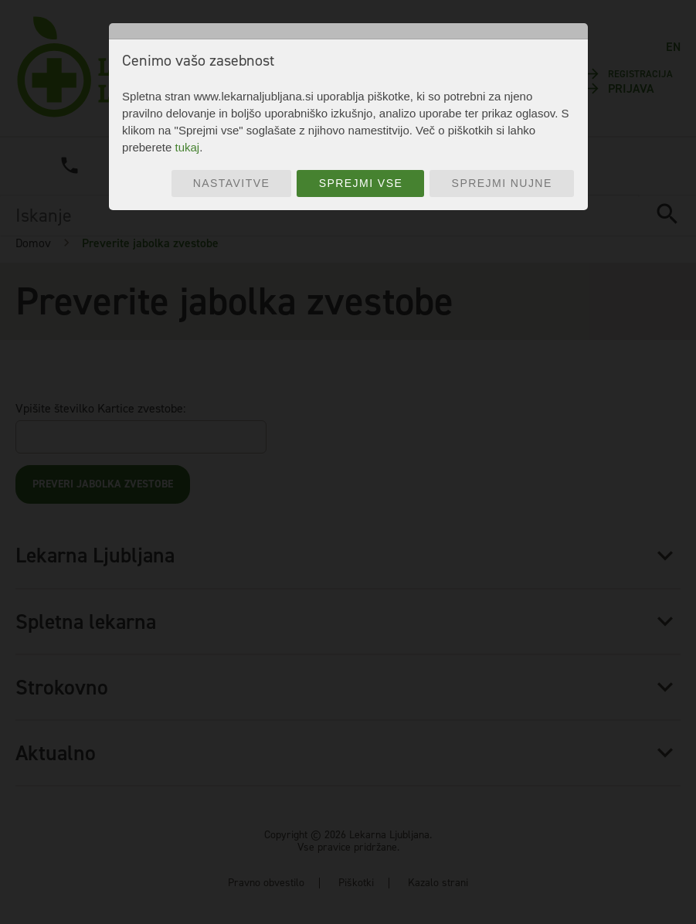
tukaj (187, 147)
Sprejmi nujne (502, 183)
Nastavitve (231, 183)
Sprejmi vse (361, 183)
